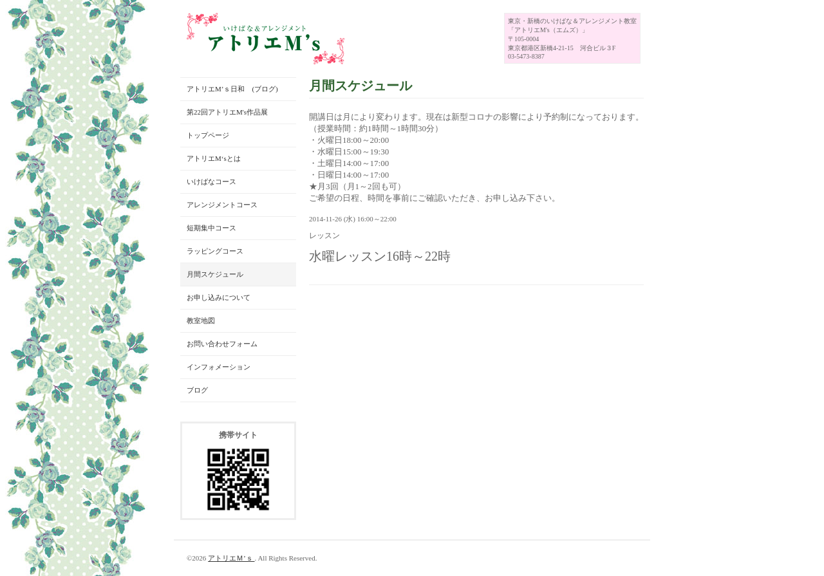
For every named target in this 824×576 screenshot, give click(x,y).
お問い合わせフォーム (222, 344)
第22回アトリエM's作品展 (227, 112)
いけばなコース (211, 181)
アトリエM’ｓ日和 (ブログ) (232, 89)
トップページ (208, 135)
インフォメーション (218, 367)
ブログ (197, 390)
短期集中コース (211, 228)
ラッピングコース (215, 251)
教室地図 (201, 320)
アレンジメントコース (222, 205)
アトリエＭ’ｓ (231, 558)
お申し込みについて (218, 297)
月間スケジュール (215, 274)
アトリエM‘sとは (214, 158)
